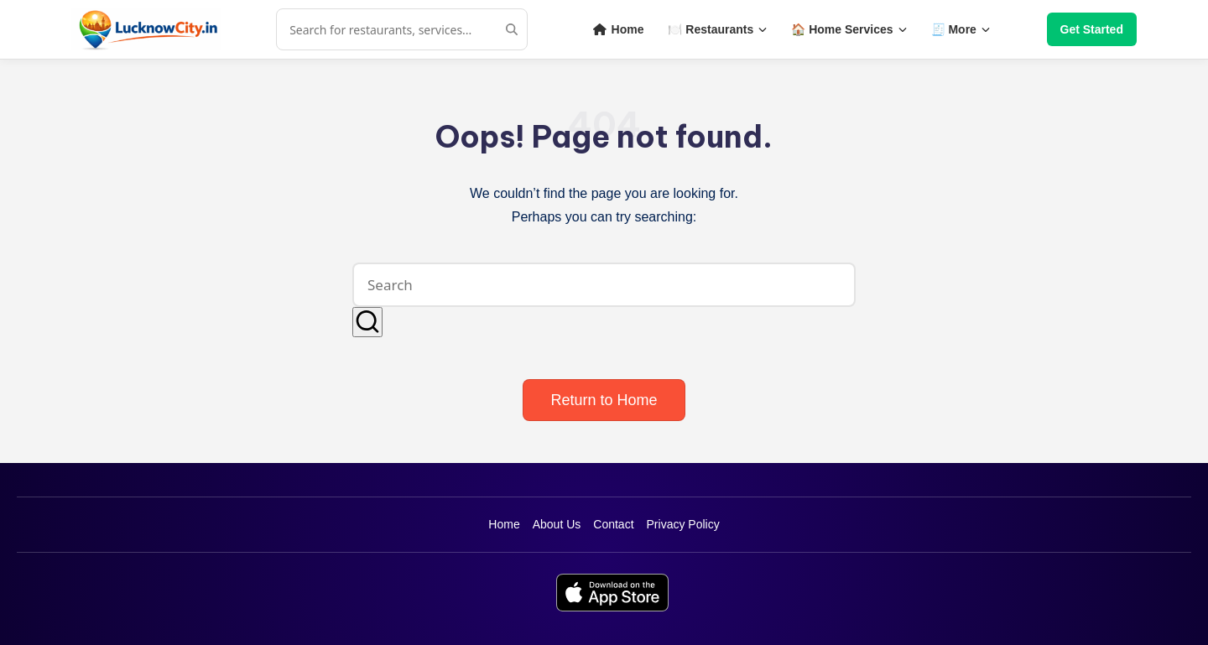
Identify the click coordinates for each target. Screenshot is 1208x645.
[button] (367, 322)
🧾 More (960, 29)
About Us (557, 524)
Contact (613, 524)
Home (618, 29)
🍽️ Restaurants (717, 29)
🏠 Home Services (848, 29)
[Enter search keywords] (604, 285)
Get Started (1091, 29)
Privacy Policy (683, 524)
